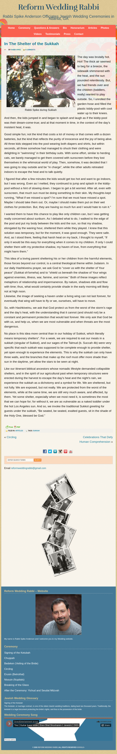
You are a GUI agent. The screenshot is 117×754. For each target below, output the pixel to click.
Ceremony (24, 28)
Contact (78, 34)
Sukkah (36, 431)
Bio (65, 28)
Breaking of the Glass (16, 685)
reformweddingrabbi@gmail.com (28, 468)
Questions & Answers (46, 28)
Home (11, 28)
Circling (11, 437)
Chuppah (9, 658)
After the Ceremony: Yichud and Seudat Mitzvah (31, 690)
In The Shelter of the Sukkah (31, 43)
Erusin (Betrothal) (14, 674)
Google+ (81, 747)
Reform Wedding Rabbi (58, 7)
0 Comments (30, 50)
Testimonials (52, 34)
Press (67, 34)
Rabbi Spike (16, 50)
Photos (105, 28)
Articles (92, 28)
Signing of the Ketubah (17, 652)
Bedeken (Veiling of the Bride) (21, 663)
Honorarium (77, 28)
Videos (38, 34)
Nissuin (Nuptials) (14, 679)
